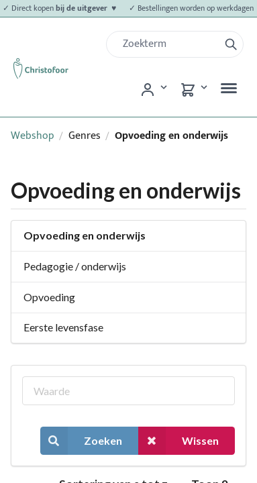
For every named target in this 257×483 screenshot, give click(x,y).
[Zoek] (168, 44)
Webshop (32, 136)
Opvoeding (49, 296)
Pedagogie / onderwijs (74, 266)
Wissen (178, 440)
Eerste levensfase (63, 327)
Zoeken (81, 440)
